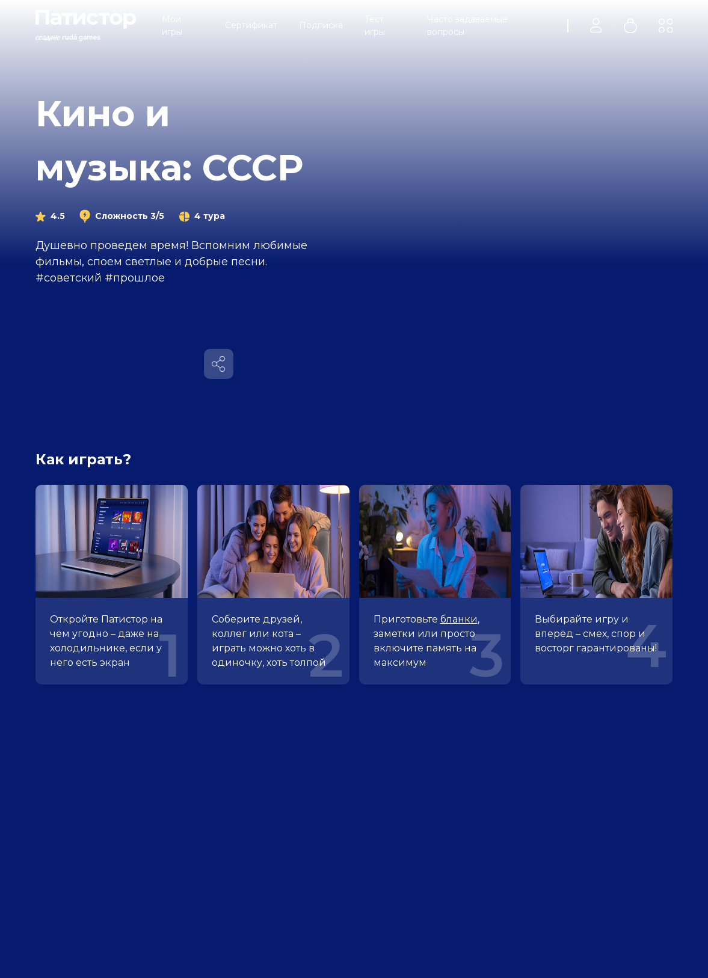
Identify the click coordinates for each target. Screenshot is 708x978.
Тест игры (375, 25)
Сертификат (251, 25)
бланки (459, 619)
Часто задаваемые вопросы (467, 25)
